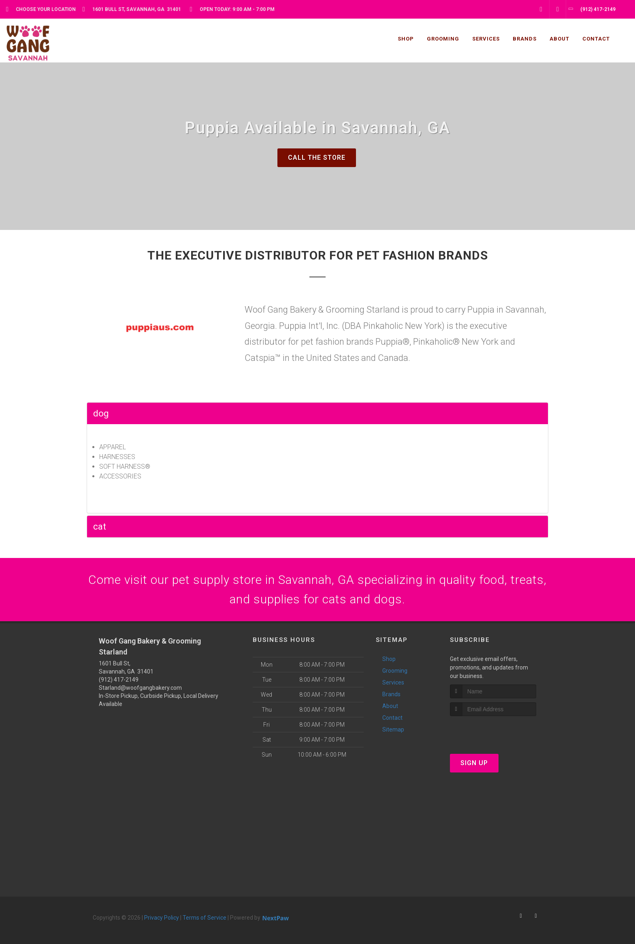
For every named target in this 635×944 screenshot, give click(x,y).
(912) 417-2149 (119, 679)
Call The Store (316, 157)
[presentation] (493, 731)
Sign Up (474, 763)
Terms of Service (204, 917)
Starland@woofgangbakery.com (140, 687)
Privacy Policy (161, 917)
